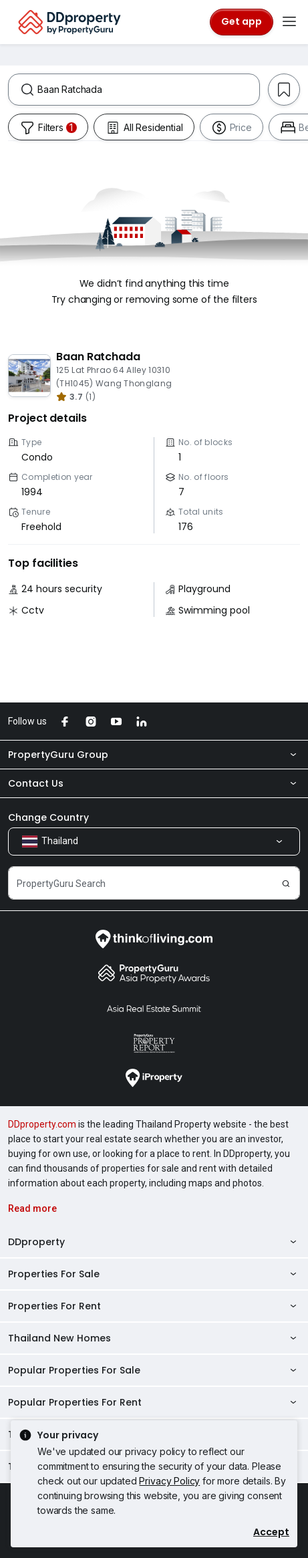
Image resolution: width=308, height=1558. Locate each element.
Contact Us (154, 783)
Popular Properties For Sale (154, 1370)
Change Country (48, 817)
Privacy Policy (169, 1480)
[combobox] (148, 89)
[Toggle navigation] (289, 22)
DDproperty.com (42, 1124)
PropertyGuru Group (154, 754)
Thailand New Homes (154, 1338)
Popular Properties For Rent (154, 1402)
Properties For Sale (154, 1274)
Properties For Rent (154, 1306)
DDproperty (154, 1242)
